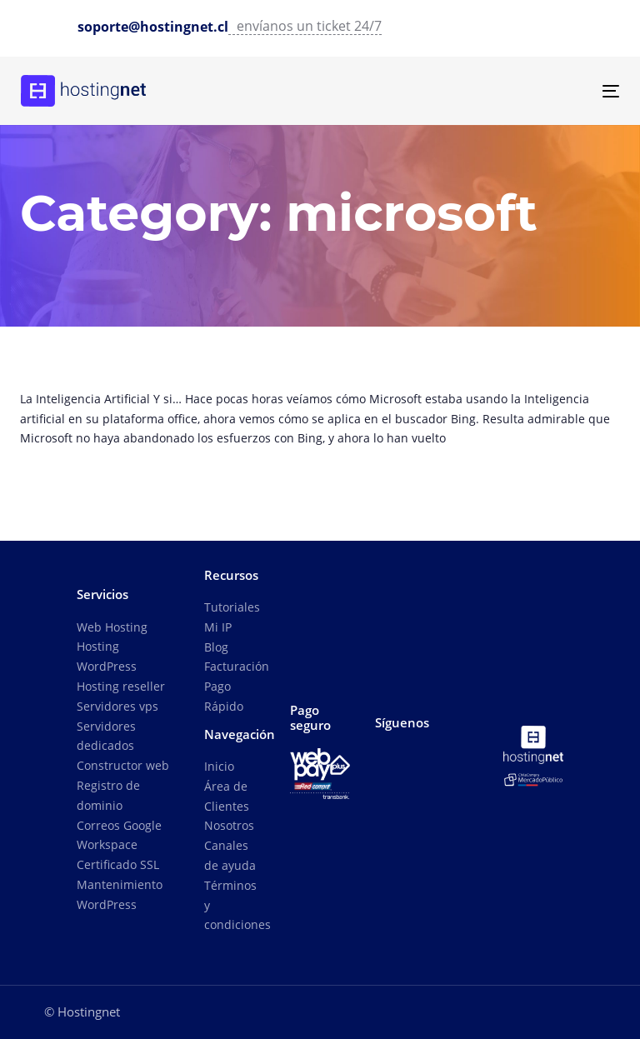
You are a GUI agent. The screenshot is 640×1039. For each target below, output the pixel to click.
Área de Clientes (226, 796)
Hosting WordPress (107, 656)
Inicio (219, 766)
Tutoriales (232, 607)
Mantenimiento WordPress (119, 894)
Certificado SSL (118, 864)
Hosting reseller (121, 686)
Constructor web (123, 765)
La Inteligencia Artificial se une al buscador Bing (320, 421)
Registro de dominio (108, 795)
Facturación (234, 666)
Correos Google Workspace (119, 835)
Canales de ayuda (230, 855)
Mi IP (218, 627)
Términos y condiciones (234, 905)
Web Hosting (112, 627)
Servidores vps (117, 706)
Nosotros (229, 825)
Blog (216, 647)
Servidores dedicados (106, 736)
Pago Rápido (223, 696)
